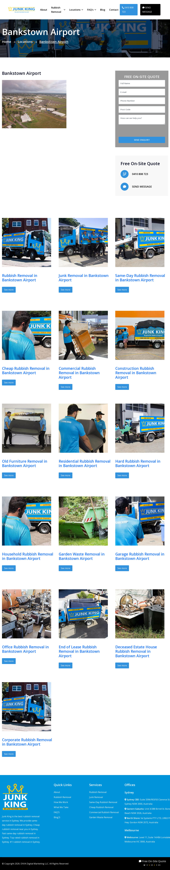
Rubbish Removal (56, 9)
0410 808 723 (127, 9)
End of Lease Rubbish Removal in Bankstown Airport (79, 651)
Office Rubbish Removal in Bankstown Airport (25, 649)
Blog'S (57, 817)
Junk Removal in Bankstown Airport (84, 278)
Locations (74, 9)
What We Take (61, 807)
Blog (102, 9)
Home (6, 41)
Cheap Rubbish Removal (101, 807)
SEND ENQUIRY (142, 139)
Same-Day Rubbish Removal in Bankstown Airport (140, 278)
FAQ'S (57, 812)
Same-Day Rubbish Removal (103, 802)
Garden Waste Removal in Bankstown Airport (82, 556)
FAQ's (90, 9)
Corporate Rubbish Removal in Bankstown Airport (27, 742)
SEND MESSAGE (147, 9)
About (43, 9)
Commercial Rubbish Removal (104, 812)
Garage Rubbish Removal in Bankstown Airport (139, 556)
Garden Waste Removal (100, 817)
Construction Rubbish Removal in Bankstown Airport (135, 373)
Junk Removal (96, 797)
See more (9, 289)
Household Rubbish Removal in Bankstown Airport (27, 556)
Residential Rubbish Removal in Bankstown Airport (84, 463)
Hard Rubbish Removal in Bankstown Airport (137, 463)
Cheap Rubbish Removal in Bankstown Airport (26, 370)
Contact (113, 9)
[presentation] (141, 131)
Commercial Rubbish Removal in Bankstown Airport (79, 373)
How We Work (61, 802)
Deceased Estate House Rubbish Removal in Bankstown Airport (136, 651)
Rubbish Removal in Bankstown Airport (19, 278)
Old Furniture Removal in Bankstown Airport (24, 463)
